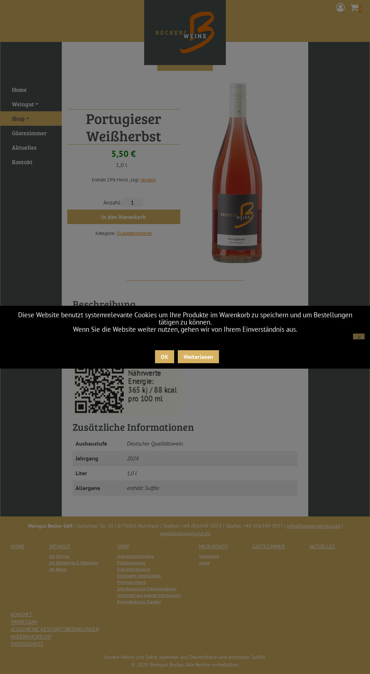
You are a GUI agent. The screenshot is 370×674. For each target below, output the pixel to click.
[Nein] (359, 336)
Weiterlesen (198, 356)
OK (164, 356)
